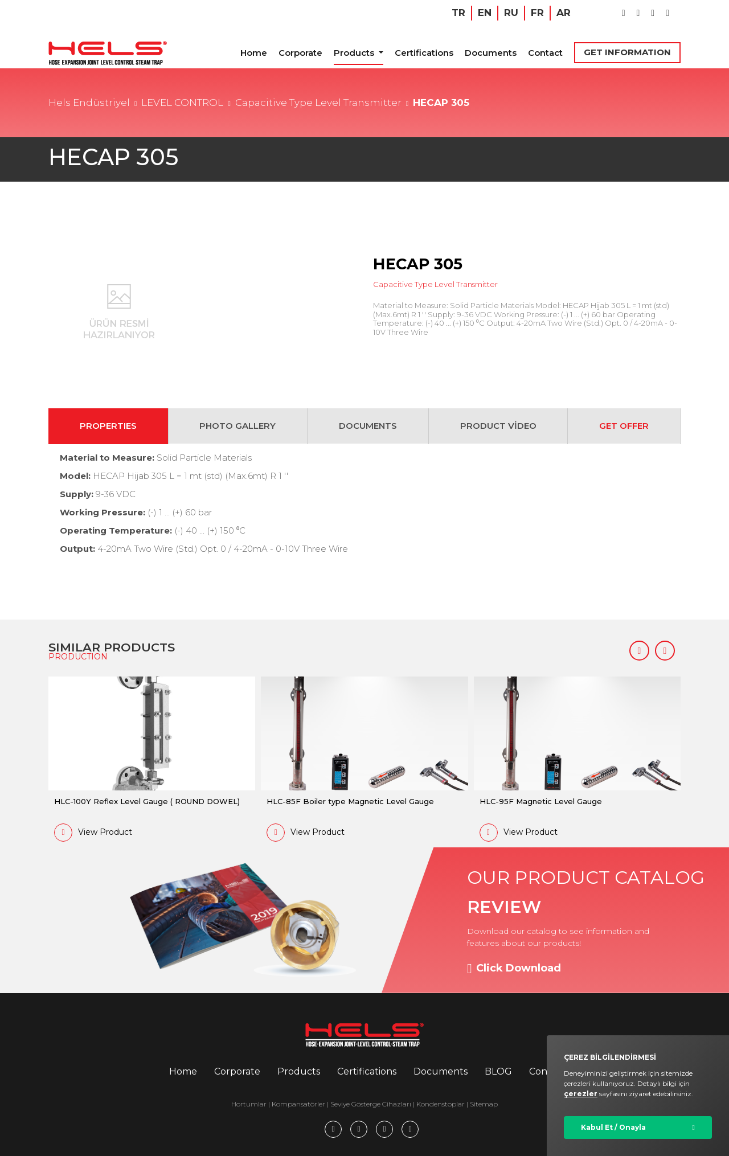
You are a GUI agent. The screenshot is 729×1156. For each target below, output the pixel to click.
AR (563, 12)
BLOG (498, 1071)
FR (537, 12)
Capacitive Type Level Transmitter (318, 102)
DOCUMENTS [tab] (368, 425)
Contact (545, 52)
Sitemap (484, 1104)
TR (458, 12)
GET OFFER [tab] (624, 425)
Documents (491, 52)
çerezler (580, 1093)
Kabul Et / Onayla (613, 1127)
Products (355, 52)
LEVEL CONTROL (182, 102)
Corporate (300, 52)
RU (511, 12)
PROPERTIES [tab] (108, 425)
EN (485, 12)
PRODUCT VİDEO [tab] (498, 425)
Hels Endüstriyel (89, 102)
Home (253, 52)
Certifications (424, 52)
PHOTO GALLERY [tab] (237, 425)
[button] (639, 651)
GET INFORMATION (627, 52)
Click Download (514, 968)
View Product (93, 832)
